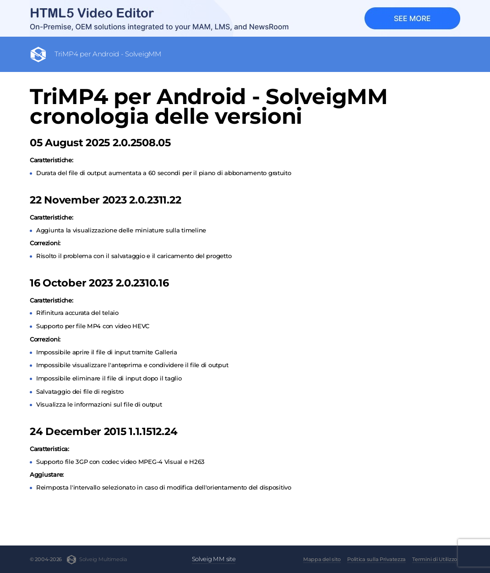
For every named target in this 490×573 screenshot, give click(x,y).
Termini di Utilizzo (434, 559)
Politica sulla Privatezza (376, 559)
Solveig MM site (214, 558)
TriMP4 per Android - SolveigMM (107, 54)
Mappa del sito (322, 559)
